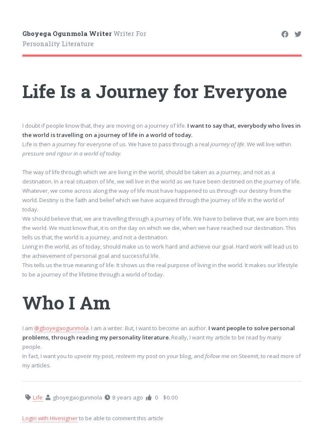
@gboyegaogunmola (61, 328)
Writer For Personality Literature (84, 38)
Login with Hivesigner (50, 418)
